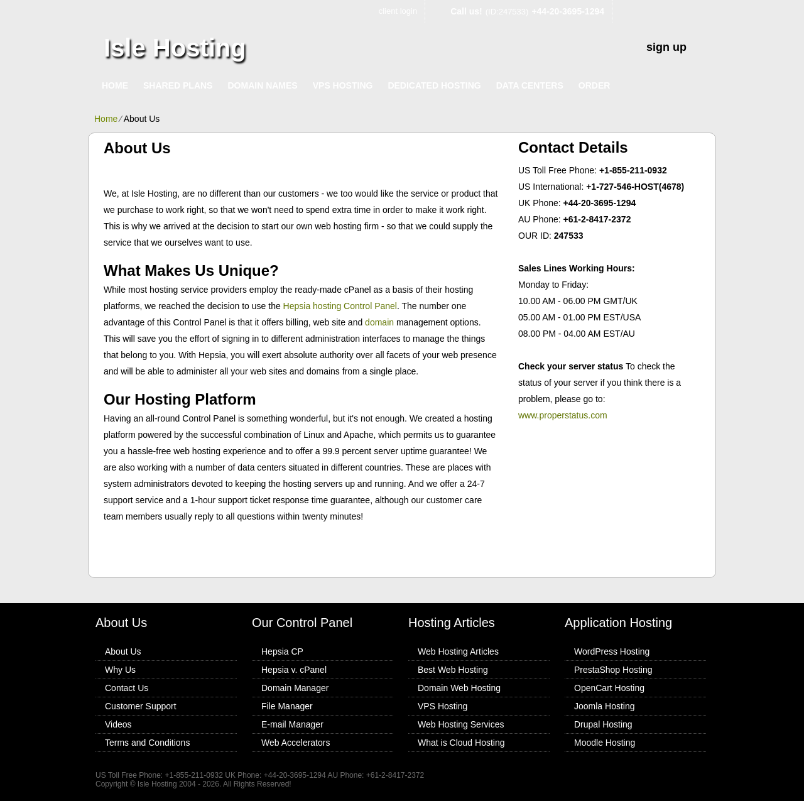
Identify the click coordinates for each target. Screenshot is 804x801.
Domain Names (262, 85)
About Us (123, 651)
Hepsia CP (282, 651)
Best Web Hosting (453, 670)
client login (398, 11)
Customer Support (141, 706)
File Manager (287, 706)
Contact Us (126, 688)
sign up (666, 47)
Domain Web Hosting (459, 688)
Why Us (120, 670)
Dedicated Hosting (434, 85)
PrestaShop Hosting (613, 670)
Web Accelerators (295, 743)
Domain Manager (295, 688)
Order (595, 85)
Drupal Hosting (603, 724)
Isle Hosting (175, 48)
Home (115, 85)
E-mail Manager (292, 724)
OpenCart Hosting (609, 688)
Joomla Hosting (604, 706)
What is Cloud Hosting (461, 743)
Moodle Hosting (604, 743)
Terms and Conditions (147, 743)
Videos (118, 724)
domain (379, 322)
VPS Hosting (343, 85)
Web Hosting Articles (458, 651)
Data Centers (529, 85)
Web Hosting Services (461, 724)
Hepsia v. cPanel (294, 670)
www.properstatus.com (562, 415)
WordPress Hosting (611, 651)
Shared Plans (177, 85)
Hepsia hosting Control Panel (340, 306)
